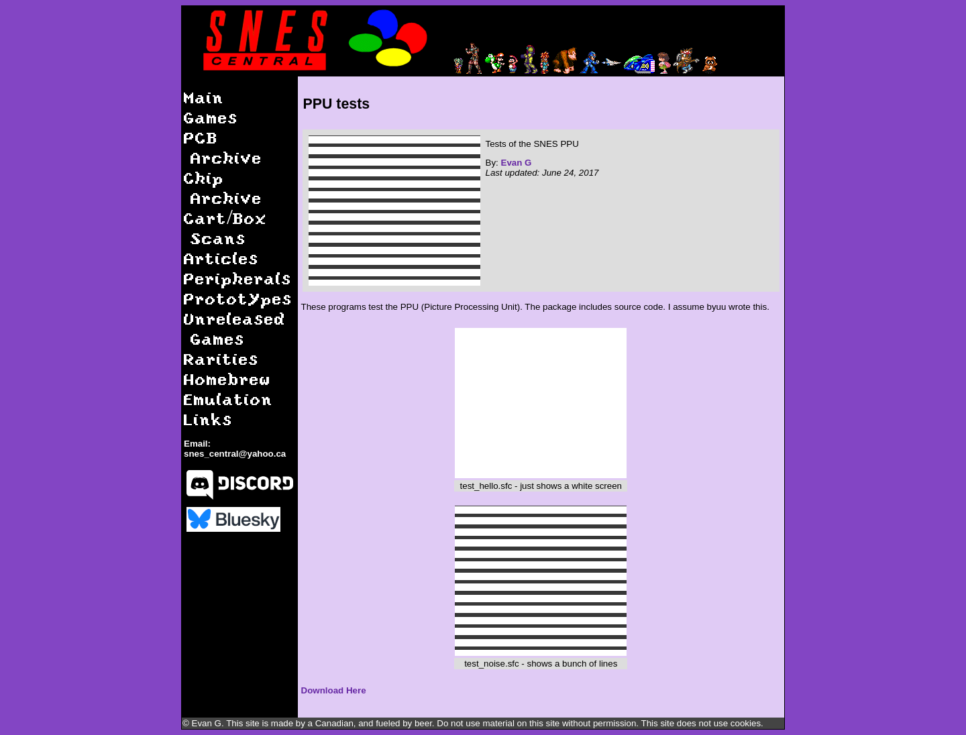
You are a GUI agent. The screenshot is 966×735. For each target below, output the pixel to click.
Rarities (221, 358)
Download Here (333, 690)
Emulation (228, 399)
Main (204, 97)
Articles (221, 258)
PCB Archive (223, 147)
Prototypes (238, 298)
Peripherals (238, 278)
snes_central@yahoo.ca (235, 454)
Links (208, 419)
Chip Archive (223, 187)
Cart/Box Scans (225, 228)
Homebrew (227, 379)
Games (211, 117)
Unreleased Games (235, 328)
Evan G (516, 163)
